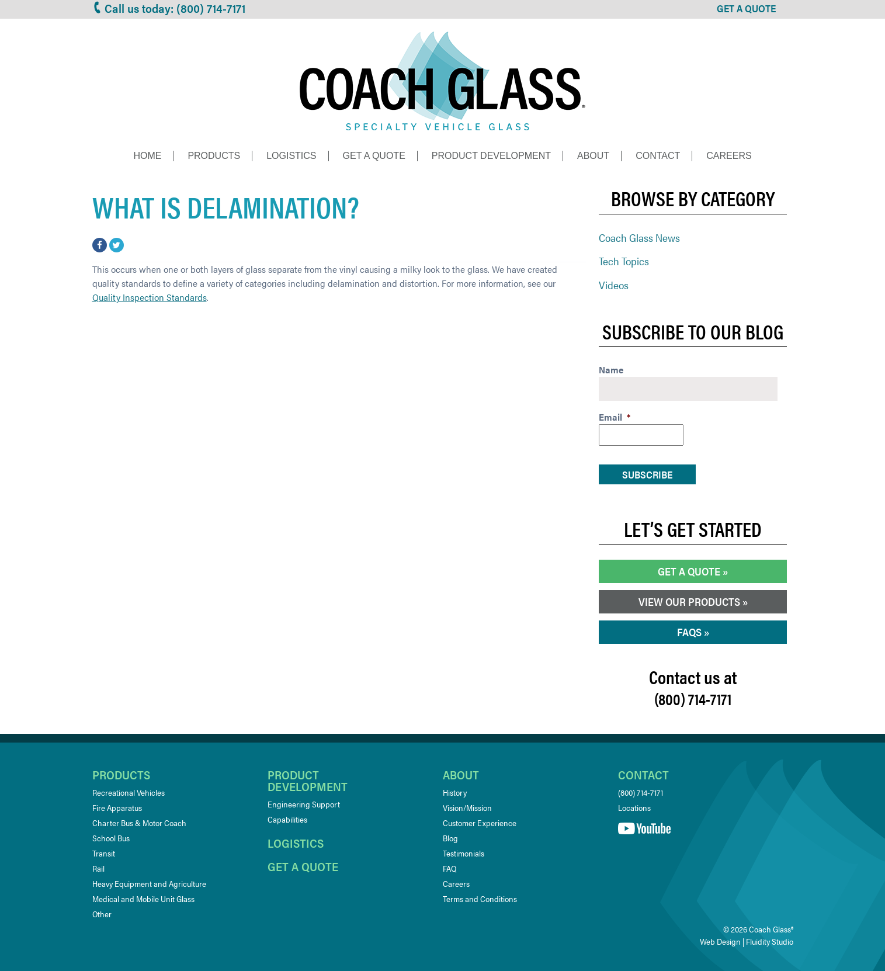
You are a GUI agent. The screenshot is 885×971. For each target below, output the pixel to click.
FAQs (689, 632)
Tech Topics (624, 261)
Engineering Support (304, 804)
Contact (658, 156)
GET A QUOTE (746, 8)
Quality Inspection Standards (149, 297)
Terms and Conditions (480, 898)
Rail (98, 868)
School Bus (111, 838)
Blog (450, 838)
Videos (614, 285)
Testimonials (463, 853)
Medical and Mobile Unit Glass (143, 898)
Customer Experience (479, 822)
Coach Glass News (639, 237)
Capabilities (287, 819)
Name (611, 370)
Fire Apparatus (117, 807)
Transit (103, 853)
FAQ (449, 868)
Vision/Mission (467, 807)
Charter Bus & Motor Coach (139, 822)
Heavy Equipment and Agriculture (149, 883)
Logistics (291, 156)
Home (147, 156)
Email (614, 417)
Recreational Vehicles (128, 792)
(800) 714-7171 (640, 792)
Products (214, 156)
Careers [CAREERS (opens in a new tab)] (728, 156)
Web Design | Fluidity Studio (746, 941)
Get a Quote (374, 156)
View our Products (689, 601)
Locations (634, 807)
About (593, 156)
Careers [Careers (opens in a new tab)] (456, 883)
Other (102, 914)
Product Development (491, 156)
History (455, 792)
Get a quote (303, 866)
